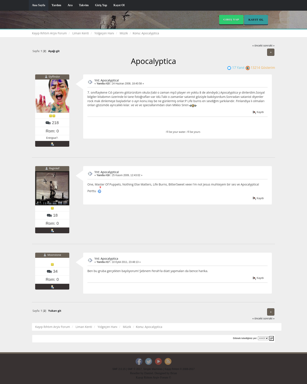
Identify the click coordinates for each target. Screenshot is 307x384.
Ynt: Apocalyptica (106, 258)
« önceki (257, 45)
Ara (70, 5)
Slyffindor (54, 76)
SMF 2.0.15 (118, 369)
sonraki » (269, 45)
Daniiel (148, 373)
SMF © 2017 (134, 369)
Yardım (56, 5)
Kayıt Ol (119, 5)
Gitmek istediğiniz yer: (245, 338)
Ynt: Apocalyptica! (106, 80)
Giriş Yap (101, 5)
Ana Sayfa (38, 5)
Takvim (83, 5)
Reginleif (54, 168)
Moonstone (54, 255)
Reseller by (137, 373)
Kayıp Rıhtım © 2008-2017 (180, 369)
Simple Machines (153, 369)
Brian (173, 373)
